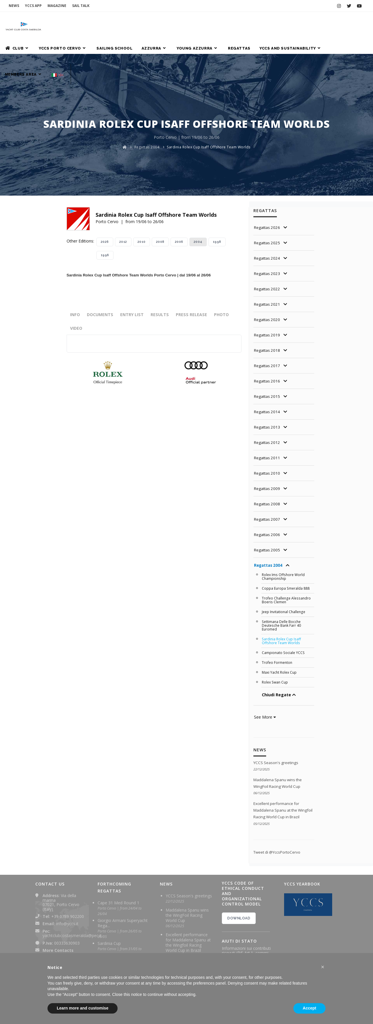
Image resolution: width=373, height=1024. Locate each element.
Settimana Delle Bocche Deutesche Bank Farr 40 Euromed (282, 597)
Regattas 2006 (267, 508)
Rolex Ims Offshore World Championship (284, 550)
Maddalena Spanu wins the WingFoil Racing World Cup (187, 892)
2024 (235, 946)
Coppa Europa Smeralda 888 (286, 561)
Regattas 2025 (267, 216)
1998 (217, 216)
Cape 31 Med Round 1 (118, 879)
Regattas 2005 (267, 523)
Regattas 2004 (147, 121)
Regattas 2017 (267, 339)
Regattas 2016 (267, 355)
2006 (179, 216)
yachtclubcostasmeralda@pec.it (72, 912)
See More (265, 686)
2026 (105, 216)
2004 (198, 216)
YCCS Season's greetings (276, 732)
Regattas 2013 (267, 401)
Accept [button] (309, 1008)
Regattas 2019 (267, 308)
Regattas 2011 (267, 431)
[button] (322, 967)
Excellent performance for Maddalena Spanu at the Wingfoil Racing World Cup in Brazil (188, 919)
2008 (160, 216)
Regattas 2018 (267, 324)
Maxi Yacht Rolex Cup (280, 642)
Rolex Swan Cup (276, 652)
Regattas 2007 (267, 493)
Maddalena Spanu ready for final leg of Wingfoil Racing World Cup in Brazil (188, 948)
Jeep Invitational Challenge (284, 584)
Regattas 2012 (267, 416)
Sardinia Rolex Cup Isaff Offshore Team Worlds (209, 121)
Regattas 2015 (267, 370)
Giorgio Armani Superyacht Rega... (123, 899)
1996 (105, 229)
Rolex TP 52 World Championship (115, 940)
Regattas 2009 (267, 462)
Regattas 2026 (267, 201)
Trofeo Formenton (278, 632)
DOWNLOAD (238, 895)
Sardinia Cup (109, 920)
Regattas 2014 (267, 385)
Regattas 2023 (267, 247)
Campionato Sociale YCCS (284, 623)
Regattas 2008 (267, 477)
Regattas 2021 (267, 278)
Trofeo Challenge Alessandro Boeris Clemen (287, 573)
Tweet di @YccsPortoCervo (279, 828)
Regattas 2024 (267, 232)
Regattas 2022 (267, 262)
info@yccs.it (67, 900)
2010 (142, 216)
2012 (123, 216)
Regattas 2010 (267, 447)
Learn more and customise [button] (82, 1008)
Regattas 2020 (267, 293)
